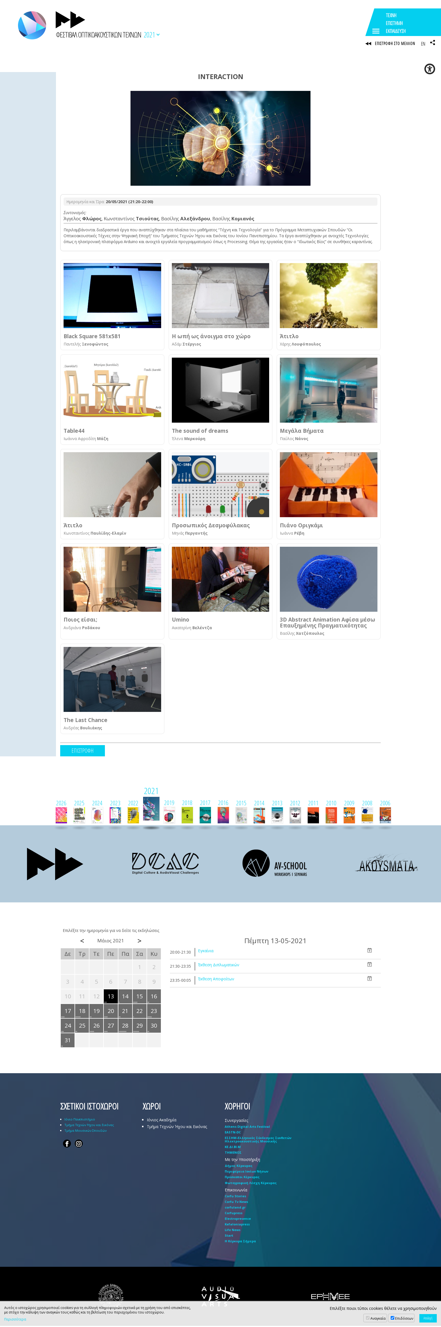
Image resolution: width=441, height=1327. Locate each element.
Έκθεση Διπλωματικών (218, 966)
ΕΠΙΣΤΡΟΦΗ (82, 752)
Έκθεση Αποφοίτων (216, 980)
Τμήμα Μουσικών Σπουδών (85, 1131)
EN (423, 43)
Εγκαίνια (205, 951)
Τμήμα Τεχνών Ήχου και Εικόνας (89, 1126)
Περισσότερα (15, 1319)
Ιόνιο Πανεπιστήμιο (79, 1120)
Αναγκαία (378, 1318)
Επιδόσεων (404, 1318)
